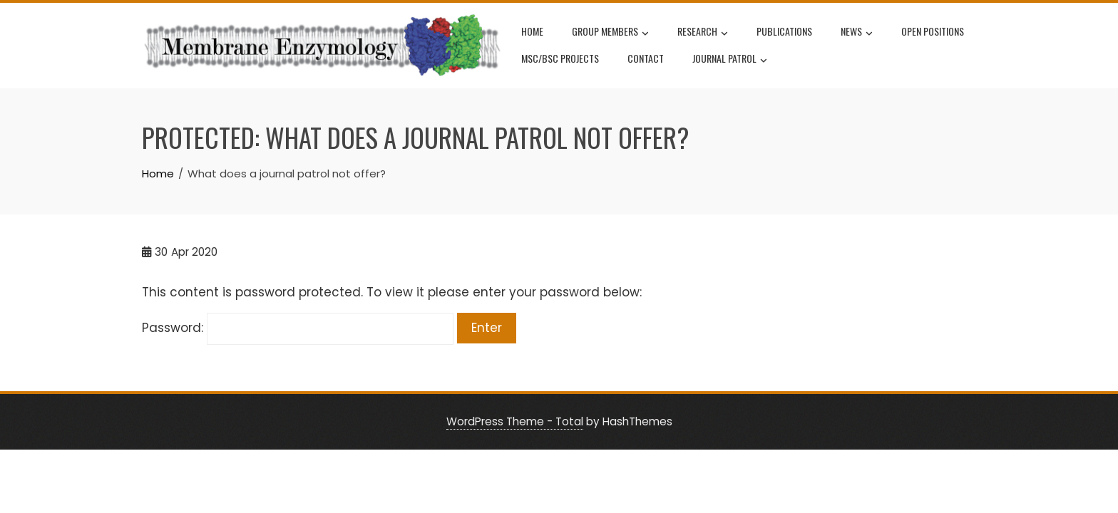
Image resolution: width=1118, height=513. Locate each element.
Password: (297, 327)
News (857, 33)
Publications (784, 31)
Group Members (610, 33)
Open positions (932, 31)
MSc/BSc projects (560, 58)
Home (532, 31)
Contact (645, 58)
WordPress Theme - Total (514, 421)
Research (702, 33)
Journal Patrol (729, 60)
